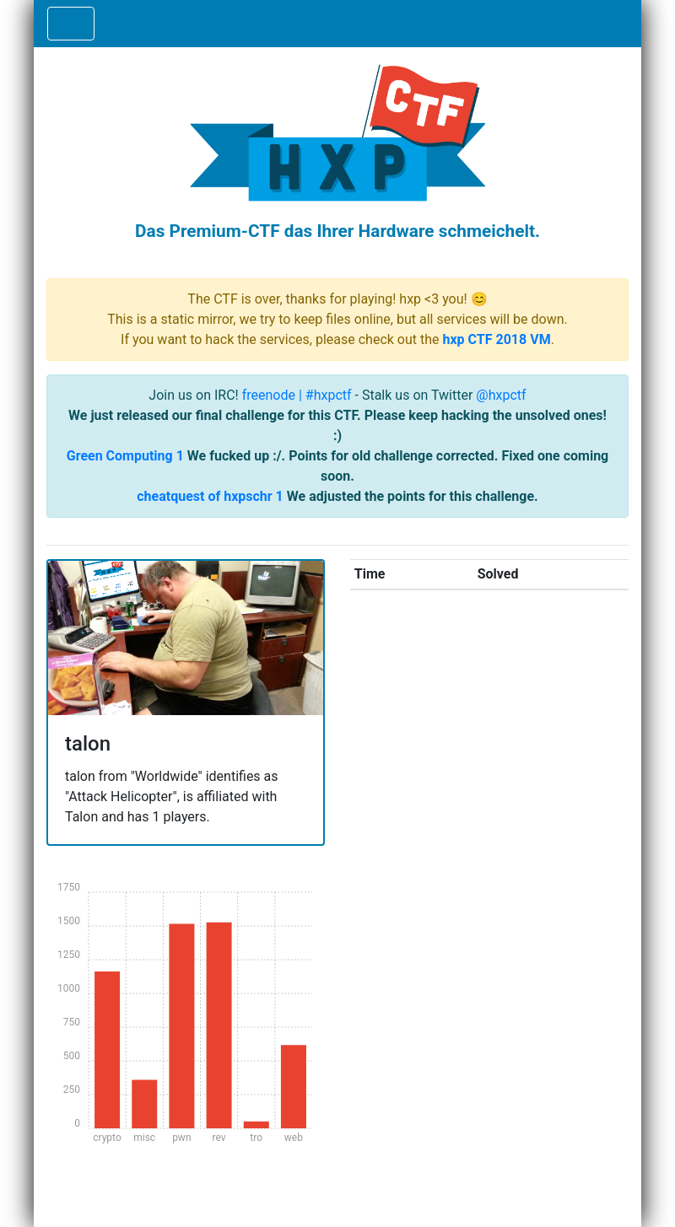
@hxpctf (501, 395)
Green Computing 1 (125, 456)
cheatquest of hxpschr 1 (210, 496)
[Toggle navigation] (70, 23)
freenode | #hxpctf (297, 395)
